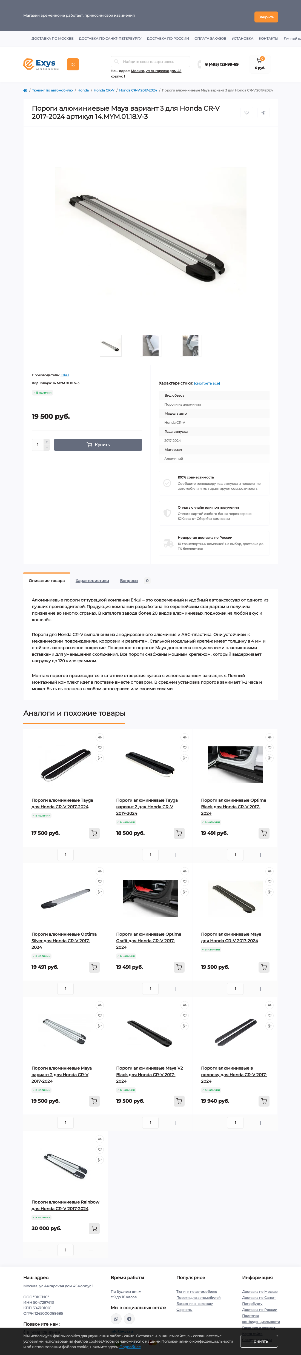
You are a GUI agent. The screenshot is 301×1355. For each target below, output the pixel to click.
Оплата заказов (210, 35)
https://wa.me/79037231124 (116, 1315)
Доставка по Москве (52, 35)
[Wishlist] (100, 744)
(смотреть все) (207, 380)
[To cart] (94, 829)
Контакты (268, 35)
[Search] (117, 58)
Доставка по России (168, 35)
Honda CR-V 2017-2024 (138, 87)
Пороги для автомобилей (198, 1294)
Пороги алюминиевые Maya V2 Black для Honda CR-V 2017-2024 (149, 1071)
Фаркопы (184, 1306)
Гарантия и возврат (258, 1324)
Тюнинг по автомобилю (52, 87)
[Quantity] (38, 442)
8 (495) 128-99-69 (222, 61)
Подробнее (130, 1347)
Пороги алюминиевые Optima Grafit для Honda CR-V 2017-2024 (148, 937)
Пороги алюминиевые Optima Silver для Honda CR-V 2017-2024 (64, 937)
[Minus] (47, 445)
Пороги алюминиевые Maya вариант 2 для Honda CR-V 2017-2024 (61, 1071)
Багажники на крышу (194, 1300)
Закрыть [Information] (266, 14)
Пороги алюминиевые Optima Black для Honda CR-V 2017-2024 (233, 803)
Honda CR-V (104, 87)
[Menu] (73, 61)
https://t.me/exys (129, 1315)
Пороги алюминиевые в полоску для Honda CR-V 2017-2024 (234, 1071)
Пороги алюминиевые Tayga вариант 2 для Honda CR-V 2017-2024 (147, 803)
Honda (83, 87)
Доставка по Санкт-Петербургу (110, 35)
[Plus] (47, 439)
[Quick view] (100, 734)
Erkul (65, 372)
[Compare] (100, 755)
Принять (259, 1341)
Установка (242, 35)
